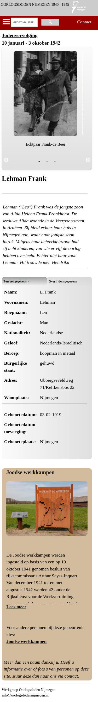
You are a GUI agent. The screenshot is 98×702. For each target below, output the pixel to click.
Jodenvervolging (20, 35)
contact (71, 676)
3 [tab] (54, 161)
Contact (84, 21)
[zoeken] (23, 22)
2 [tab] (47, 161)
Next (87, 160)
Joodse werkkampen (30, 472)
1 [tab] (39, 161)
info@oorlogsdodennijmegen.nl (25, 695)
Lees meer (16, 606)
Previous (6, 160)
